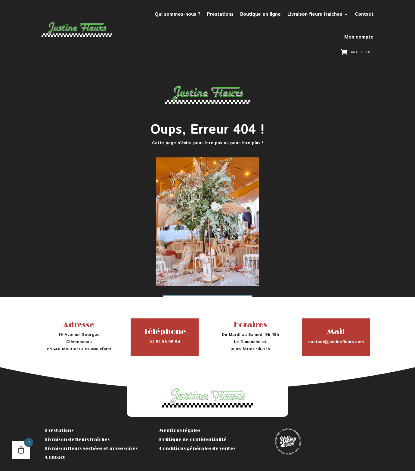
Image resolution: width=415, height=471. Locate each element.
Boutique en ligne (260, 14)
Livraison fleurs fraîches (314, 14)
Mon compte (358, 37)
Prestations (220, 14)
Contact (364, 14)
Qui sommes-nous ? (177, 14)
